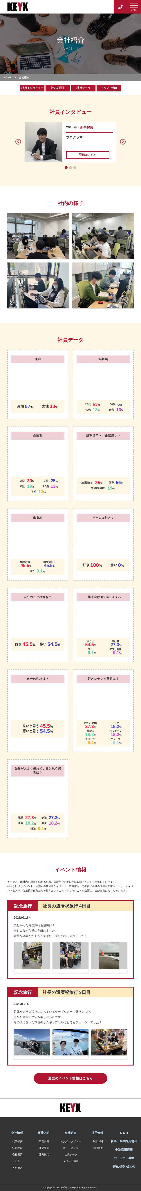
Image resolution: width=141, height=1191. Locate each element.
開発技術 (44, 1154)
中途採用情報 (124, 1149)
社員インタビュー (32, 88)
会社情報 (17, 1132)
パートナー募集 (124, 1158)
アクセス (17, 1167)
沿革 (17, 1161)
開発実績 (44, 1147)
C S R (124, 1132)
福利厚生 (98, 1147)
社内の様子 (58, 88)
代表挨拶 (17, 1141)
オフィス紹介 (71, 1147)
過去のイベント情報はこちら (70, 1078)
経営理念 (17, 1147)
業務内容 (44, 1141)
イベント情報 (108, 88)
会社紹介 (70, 1132)
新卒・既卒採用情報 (124, 1141)
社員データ (83, 88)
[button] (66, 167)
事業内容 (44, 1132)
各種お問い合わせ (124, 1166)
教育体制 (98, 1141)
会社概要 (17, 1154)
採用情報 (97, 1132)
